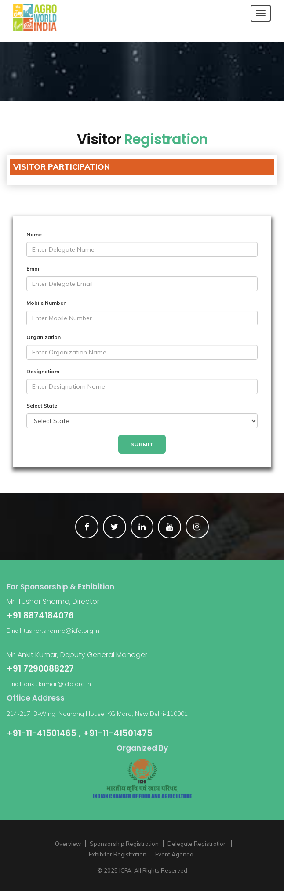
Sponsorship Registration (124, 844)
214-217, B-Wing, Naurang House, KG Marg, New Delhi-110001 (97, 714)
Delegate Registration (197, 844)
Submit (142, 444)
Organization (43, 337)
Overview (68, 844)
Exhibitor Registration (117, 855)
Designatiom (42, 371)
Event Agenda (174, 855)
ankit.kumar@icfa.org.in (57, 684)
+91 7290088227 (40, 669)
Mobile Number (46, 303)
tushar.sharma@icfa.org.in (61, 631)
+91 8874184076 (40, 616)
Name (34, 234)
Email (33, 268)
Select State (41, 405)
